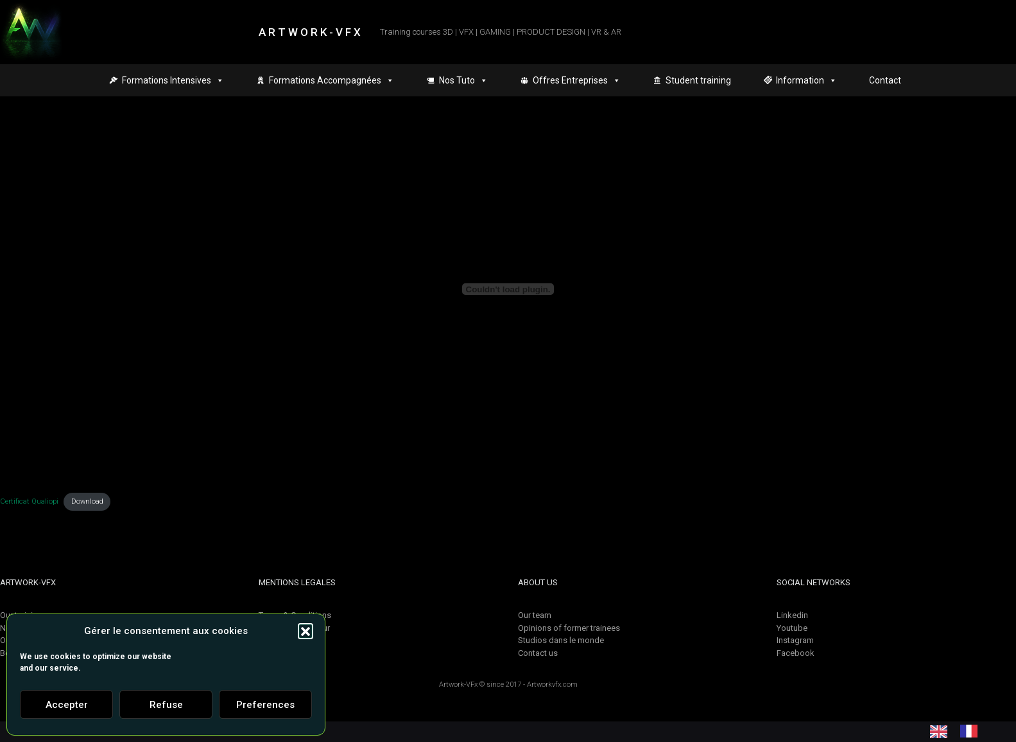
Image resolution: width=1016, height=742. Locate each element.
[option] (972, 731)
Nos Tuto (463, 80)
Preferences (265, 705)
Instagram (795, 640)
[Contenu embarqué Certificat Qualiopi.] (508, 289)
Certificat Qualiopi (29, 501)
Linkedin (792, 615)
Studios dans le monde (561, 640)
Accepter (67, 705)
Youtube (792, 628)
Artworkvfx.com (552, 684)
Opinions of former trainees (569, 628)
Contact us (538, 653)
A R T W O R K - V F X (310, 32)
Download (87, 501)
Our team (534, 615)
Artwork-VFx (458, 684)
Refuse (166, 705)
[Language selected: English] (960, 731)
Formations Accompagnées (331, 80)
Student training (698, 80)
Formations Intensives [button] (173, 80)
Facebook (795, 653)
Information (806, 80)
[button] (305, 630)
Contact (885, 80)
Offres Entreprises (577, 80)
